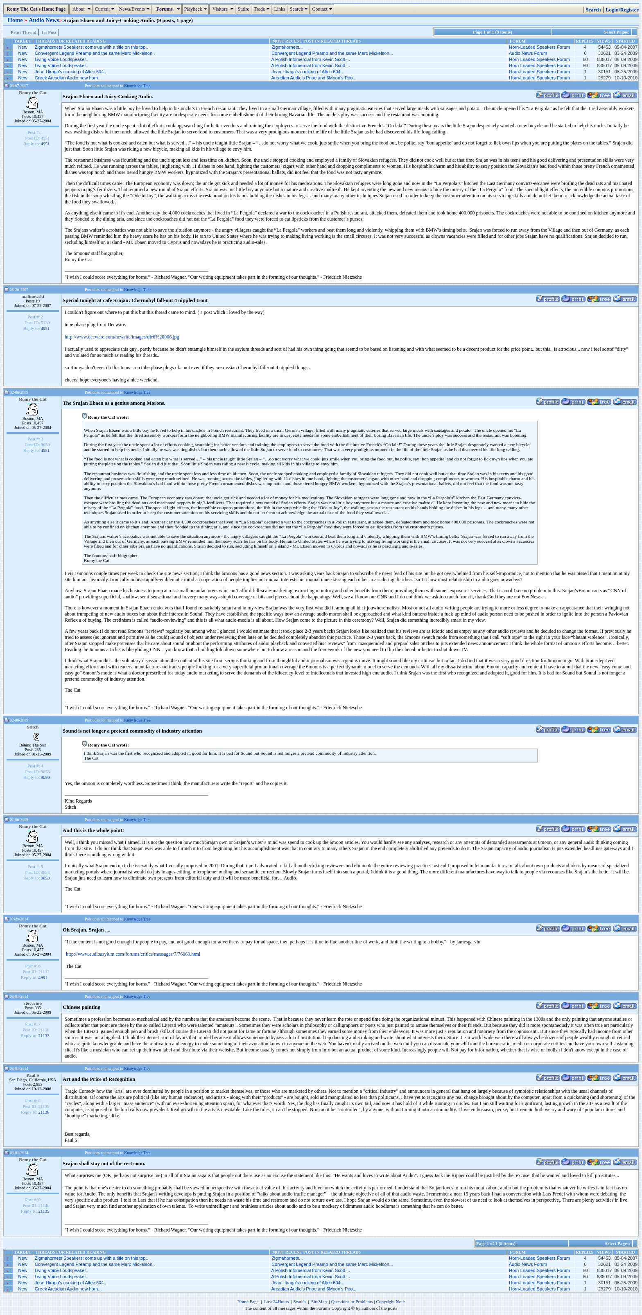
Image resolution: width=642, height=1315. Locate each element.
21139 (44, 1211)
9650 (45, 777)
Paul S (32, 1075)
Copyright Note (390, 1301)
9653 (45, 877)
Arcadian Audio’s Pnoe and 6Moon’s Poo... (314, 77)
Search (300, 9)
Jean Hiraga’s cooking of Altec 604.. (70, 71)
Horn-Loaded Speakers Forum (539, 47)
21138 (44, 1112)
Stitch (32, 726)
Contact (323, 9)
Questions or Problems (352, 1301)
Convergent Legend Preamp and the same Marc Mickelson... (332, 53)
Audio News (44, 20)
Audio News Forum (528, 53)
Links (279, 9)
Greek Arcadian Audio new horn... (68, 77)
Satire (243, 9)
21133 (44, 1035)
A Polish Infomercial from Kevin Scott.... (310, 59)
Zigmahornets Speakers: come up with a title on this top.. (91, 47)
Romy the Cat (33, 92)
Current (106, 9)
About (81, 9)
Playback (196, 9)
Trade (263, 9)
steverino (33, 1003)
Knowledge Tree (137, 85)
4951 (45, 143)
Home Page (248, 1301)
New (22, 47)
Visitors (223, 9)
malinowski (32, 296)
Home (16, 20)
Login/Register (622, 10)
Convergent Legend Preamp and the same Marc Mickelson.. (95, 53)
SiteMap (319, 1301)
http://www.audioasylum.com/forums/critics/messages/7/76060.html (133, 954)
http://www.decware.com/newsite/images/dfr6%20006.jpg (122, 337)
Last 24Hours (276, 1301)
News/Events (135, 9)
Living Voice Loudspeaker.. (61, 59)
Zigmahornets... (287, 47)
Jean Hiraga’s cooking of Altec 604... (307, 71)
